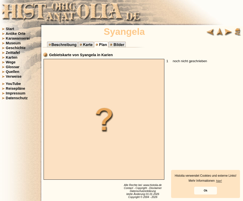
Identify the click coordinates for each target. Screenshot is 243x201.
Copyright (141, 187)
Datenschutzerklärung (143, 190)
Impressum (15, 93)
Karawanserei (18, 38)
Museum (13, 43)
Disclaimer (155, 187)
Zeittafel (13, 53)
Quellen (12, 72)
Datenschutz (17, 98)
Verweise (14, 76)
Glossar (13, 67)
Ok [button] (205, 190)
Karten (11, 57)
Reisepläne (15, 88)
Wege (11, 62)
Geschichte (16, 48)
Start (10, 29)
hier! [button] (219, 181)
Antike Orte (16, 34)
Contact (128, 187)
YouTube (13, 84)
